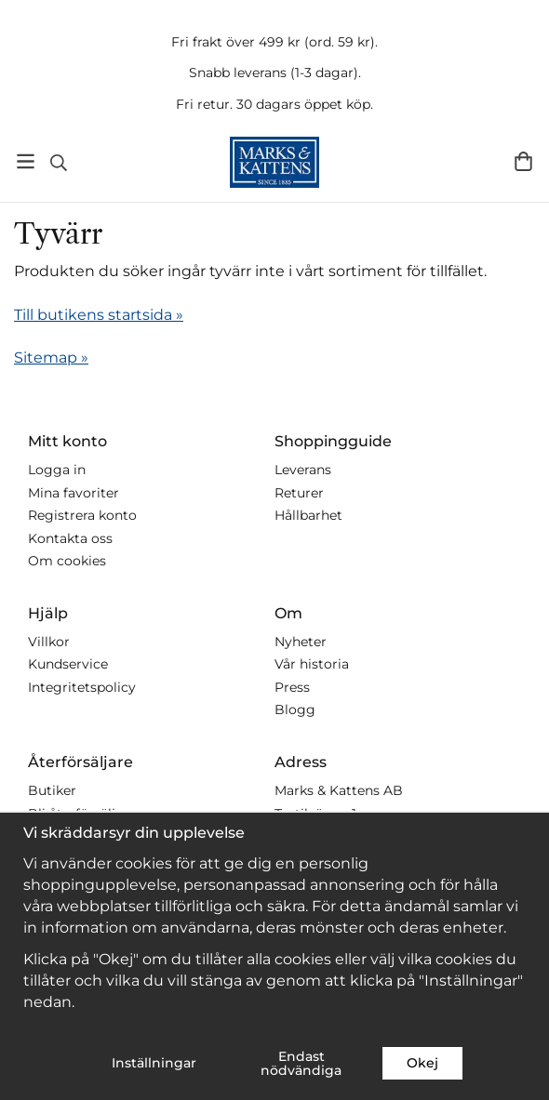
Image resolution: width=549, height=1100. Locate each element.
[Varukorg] (523, 161)
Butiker (52, 790)
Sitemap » (51, 357)
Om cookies (67, 560)
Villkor (49, 641)
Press (292, 687)
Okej (422, 1062)
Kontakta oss (70, 538)
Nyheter (300, 641)
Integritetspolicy (82, 687)
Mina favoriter (73, 492)
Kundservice (68, 664)
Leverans (302, 469)
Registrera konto (82, 515)
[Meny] (25, 161)
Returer (299, 492)
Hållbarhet (308, 515)
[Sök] (58, 162)
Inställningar (154, 1062)
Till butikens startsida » (98, 315)
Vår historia (311, 664)
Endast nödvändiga (301, 1063)
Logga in (57, 469)
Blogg (294, 709)
